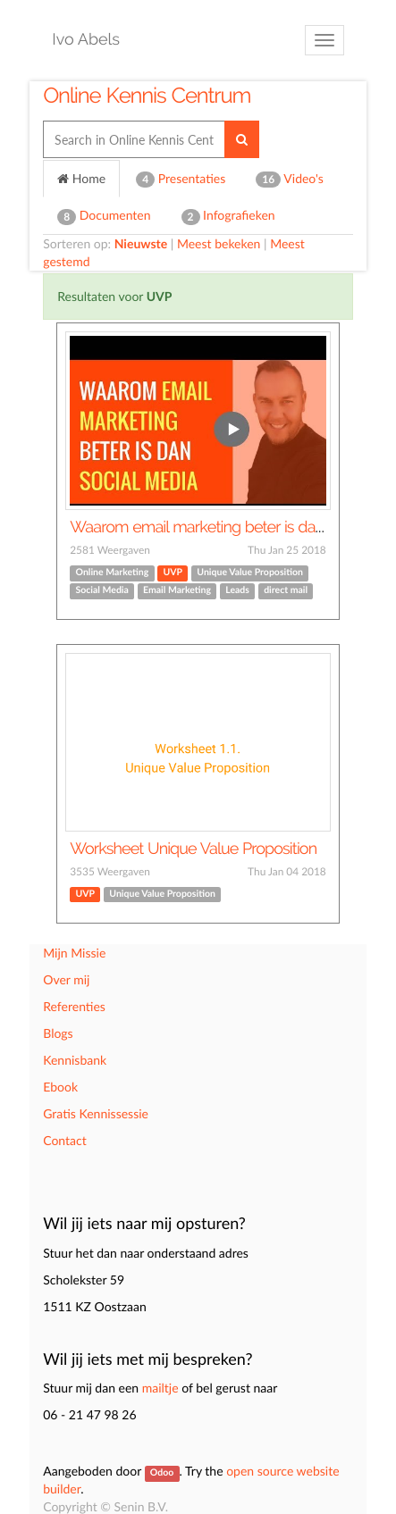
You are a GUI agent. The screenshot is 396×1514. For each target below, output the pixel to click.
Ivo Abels (86, 39)
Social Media (102, 590)
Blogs (57, 1033)
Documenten (103, 215)
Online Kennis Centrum (146, 95)
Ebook (60, 1086)
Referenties (74, 1006)
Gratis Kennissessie (95, 1113)
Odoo (161, 1473)
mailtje (160, 1387)
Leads (237, 590)
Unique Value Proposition (250, 572)
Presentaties (180, 179)
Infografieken (228, 215)
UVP (173, 572)
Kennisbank (74, 1059)
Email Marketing (177, 590)
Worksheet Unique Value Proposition (193, 849)
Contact (65, 1140)
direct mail (286, 590)
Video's (290, 179)
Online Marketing (112, 572)
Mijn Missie (74, 952)
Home (81, 178)
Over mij (66, 979)
